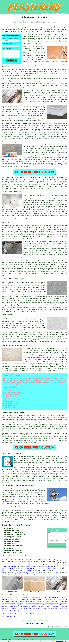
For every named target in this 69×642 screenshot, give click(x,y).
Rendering (20, 603)
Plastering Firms (60, 599)
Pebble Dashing (16, 608)
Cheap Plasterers (8, 603)
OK (65, 641)
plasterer (57, 26)
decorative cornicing (25, 570)
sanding (53, 99)
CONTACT (57, 13)
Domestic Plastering (44, 599)
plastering (13, 31)
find (6, 510)
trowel (52, 90)
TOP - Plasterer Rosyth (10, 616)
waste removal (31, 566)
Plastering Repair (36, 606)
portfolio (39, 46)
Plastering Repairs (28, 599)
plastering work (27, 36)
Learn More (59, 641)
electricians (36, 565)
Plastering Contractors (58, 601)
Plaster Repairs (22, 597)
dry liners (39, 572)
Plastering (31, 605)
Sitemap (2, 629)
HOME (43, 13)
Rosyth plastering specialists (24, 456)
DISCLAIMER (64, 13)
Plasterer (63, 597)
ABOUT (52, 13)
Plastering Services (51, 597)
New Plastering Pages (10, 629)
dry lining (5, 574)
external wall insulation (14, 565)
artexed (8, 109)
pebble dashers (30, 568)
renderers (56, 572)
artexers (44, 570)
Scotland (26, 478)
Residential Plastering (10, 599)
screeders (11, 568)
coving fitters (22, 572)
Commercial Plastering (9, 601)
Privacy (66, 629)
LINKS (47, 13)
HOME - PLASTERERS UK (34, 623)
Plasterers (10, 597)
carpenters (49, 566)
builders (4, 572)
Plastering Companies (27, 601)
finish (28, 109)
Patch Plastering (51, 603)
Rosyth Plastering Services (16, 525)
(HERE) (64, 307)
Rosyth (51, 177)
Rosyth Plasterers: (8, 26)
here (12, 521)
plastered (5, 71)
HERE (14, 496)
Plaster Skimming (43, 605)
